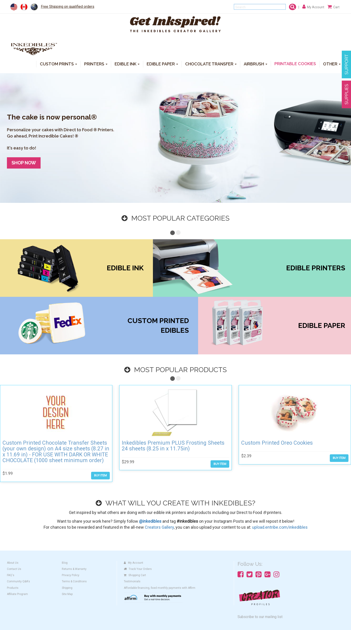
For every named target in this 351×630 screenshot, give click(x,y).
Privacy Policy (70, 575)
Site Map (67, 594)
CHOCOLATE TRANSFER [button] (211, 63)
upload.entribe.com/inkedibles (280, 527)
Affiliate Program (17, 594)
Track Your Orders (138, 569)
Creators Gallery (159, 527)
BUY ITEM (100, 475)
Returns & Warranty (74, 569)
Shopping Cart (135, 575)
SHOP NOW (24, 163)
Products (12, 587)
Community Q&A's (18, 581)
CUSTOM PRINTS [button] (58, 63)
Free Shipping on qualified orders (67, 6)
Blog (65, 562)
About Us (12, 562)
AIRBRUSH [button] (255, 63)
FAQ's (10, 575)
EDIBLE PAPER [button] (162, 63)
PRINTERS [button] (95, 63)
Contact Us (14, 569)
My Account (133, 562)
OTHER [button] (332, 63)
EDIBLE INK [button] (127, 63)
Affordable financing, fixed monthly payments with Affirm (159, 587)
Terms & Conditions (74, 581)
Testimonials (132, 581)
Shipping (67, 587)
